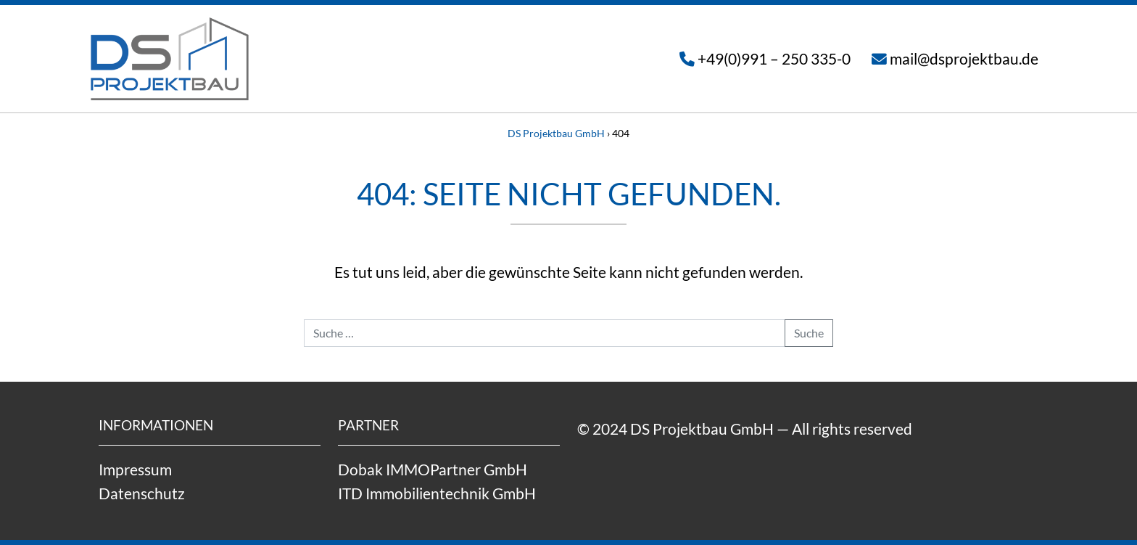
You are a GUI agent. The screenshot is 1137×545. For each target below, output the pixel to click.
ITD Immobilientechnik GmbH (437, 493)
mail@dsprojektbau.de (964, 58)
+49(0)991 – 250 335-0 (774, 58)
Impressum (135, 469)
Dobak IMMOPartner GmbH (432, 469)
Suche (809, 333)
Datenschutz (142, 493)
